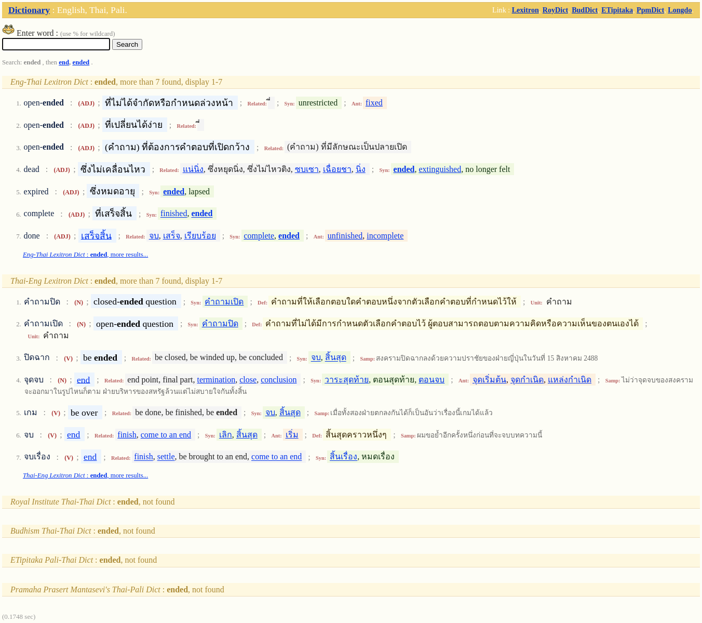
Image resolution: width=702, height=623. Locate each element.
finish (126, 434)
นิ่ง (361, 169)
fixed (374, 102)
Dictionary (29, 10)
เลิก (225, 434)
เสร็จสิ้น (96, 235)
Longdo (680, 10)
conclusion (278, 379)
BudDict (585, 10)
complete (259, 235)
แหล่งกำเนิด (569, 379)
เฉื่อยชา (337, 169)
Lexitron (525, 10)
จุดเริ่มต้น (489, 379)
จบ (154, 235)
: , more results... (85, 254)
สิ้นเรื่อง (343, 457)
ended (80, 62)
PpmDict (650, 10)
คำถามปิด (220, 323)
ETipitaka (617, 10)
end (64, 62)
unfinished (345, 235)
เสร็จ (171, 235)
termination (216, 379)
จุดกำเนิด (527, 379)
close (247, 379)
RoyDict (555, 10)
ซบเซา (307, 169)
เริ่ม (292, 434)
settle (166, 457)
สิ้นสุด (335, 357)
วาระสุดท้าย (347, 379)
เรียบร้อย (200, 235)
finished (173, 213)
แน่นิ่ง (193, 169)
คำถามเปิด (224, 301)
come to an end (166, 434)
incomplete (385, 235)
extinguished (440, 169)
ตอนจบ (431, 379)
